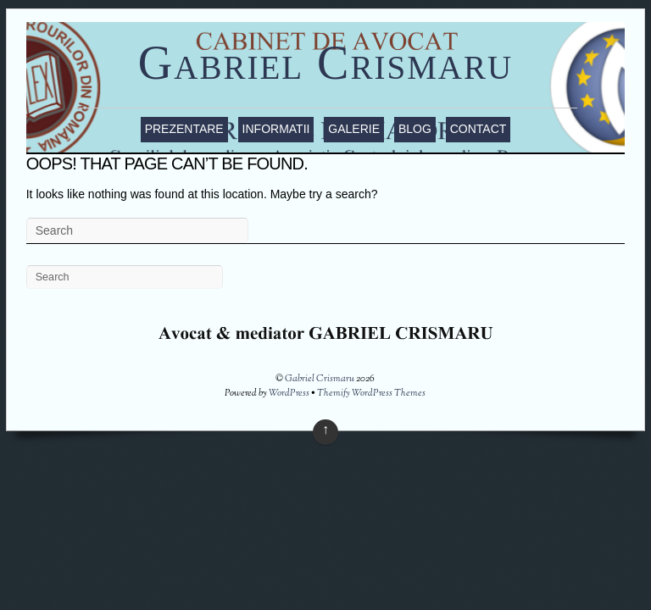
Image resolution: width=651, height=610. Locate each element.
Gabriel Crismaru (325, 62)
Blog (414, 129)
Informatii (276, 129)
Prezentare (184, 129)
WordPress (289, 393)
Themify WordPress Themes (371, 393)
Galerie (354, 129)
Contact (478, 129)
